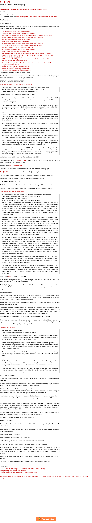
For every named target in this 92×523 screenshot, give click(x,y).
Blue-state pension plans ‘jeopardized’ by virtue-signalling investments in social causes (27, 35)
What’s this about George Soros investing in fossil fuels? (16, 84)
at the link (11, 276)
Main (44, 476)
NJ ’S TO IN (27, 55)
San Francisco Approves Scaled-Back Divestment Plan (17, 47)
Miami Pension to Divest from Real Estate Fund (15, 51)
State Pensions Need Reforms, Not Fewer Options (16, 70)
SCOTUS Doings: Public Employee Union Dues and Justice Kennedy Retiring (22, 469)
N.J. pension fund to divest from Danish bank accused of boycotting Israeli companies (26, 53)
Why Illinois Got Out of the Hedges (12, 57)
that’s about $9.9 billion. (16, 165)
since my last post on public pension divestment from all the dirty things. (37, 17)
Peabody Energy (22, 160)
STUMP (5, 2)
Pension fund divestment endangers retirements (15, 41)
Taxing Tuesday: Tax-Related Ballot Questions (13, 470)
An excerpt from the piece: (7, 327)
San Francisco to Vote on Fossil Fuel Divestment (16, 31)
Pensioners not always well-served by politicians (16, 67)
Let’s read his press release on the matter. (12, 191)
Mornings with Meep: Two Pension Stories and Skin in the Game (18, 472)
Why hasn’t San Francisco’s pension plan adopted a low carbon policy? (22, 45)
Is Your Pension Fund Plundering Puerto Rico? (15, 68)
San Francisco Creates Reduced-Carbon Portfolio (16, 39)
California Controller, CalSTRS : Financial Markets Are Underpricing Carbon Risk (26, 63)
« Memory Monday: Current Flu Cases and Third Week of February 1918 (21, 476)
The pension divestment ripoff (10, 65)
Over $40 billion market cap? (8, 172)
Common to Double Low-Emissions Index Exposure (18, 49)
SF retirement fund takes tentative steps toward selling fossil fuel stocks (22, 37)
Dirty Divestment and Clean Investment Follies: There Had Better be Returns (23, 9)
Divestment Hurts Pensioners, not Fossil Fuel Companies (18, 33)
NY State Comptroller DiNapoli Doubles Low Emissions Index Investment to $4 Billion (26, 59)
